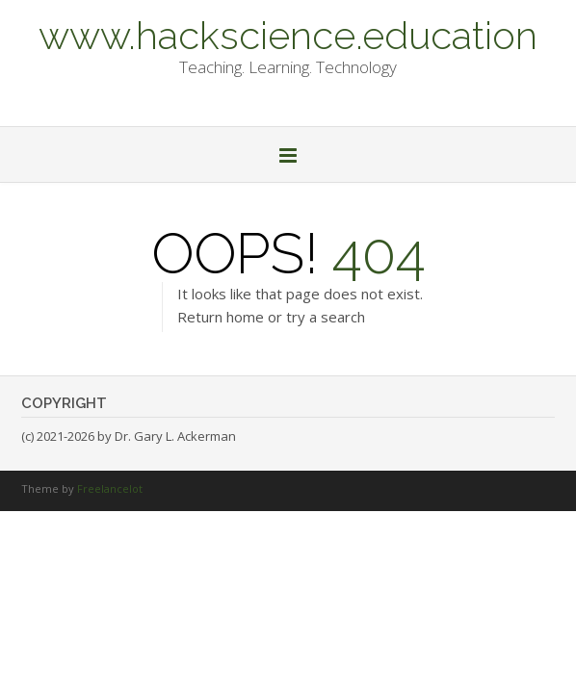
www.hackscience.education (288, 34)
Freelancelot (110, 488)
